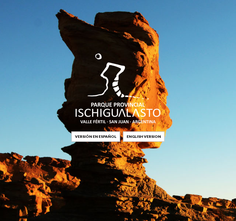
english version (144, 136)
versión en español (95, 136)
